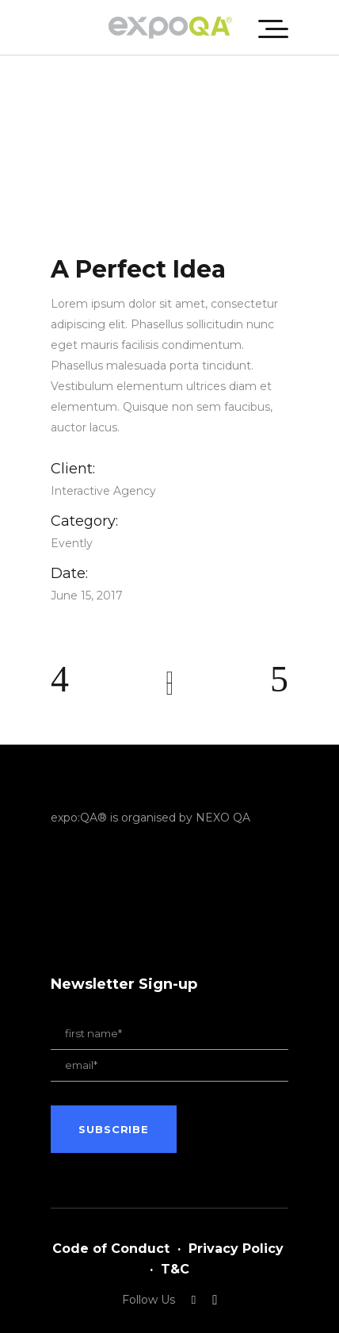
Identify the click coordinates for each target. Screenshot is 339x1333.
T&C (175, 1269)
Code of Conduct (111, 1248)
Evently (72, 543)
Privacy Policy (236, 1248)
